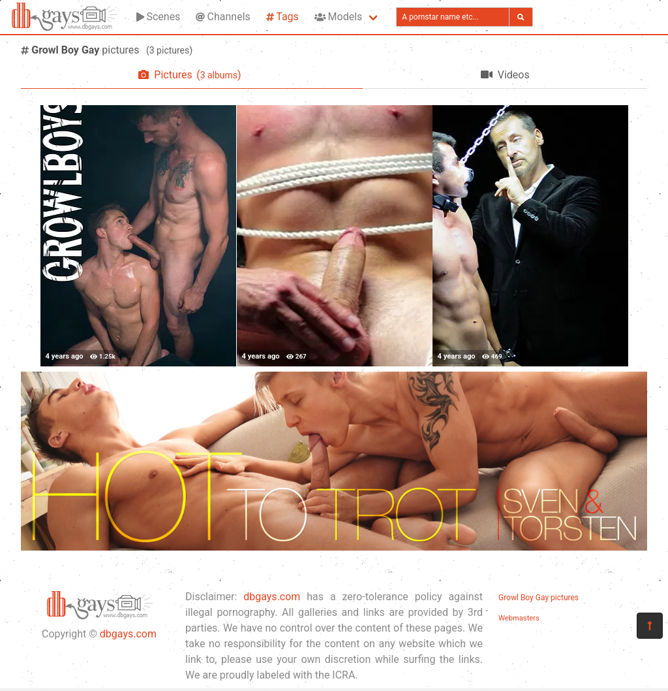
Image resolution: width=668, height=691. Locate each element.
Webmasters (518, 618)
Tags (282, 16)
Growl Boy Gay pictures (538, 597)
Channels (223, 16)
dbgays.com (128, 634)
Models (338, 16)
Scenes (158, 16)
